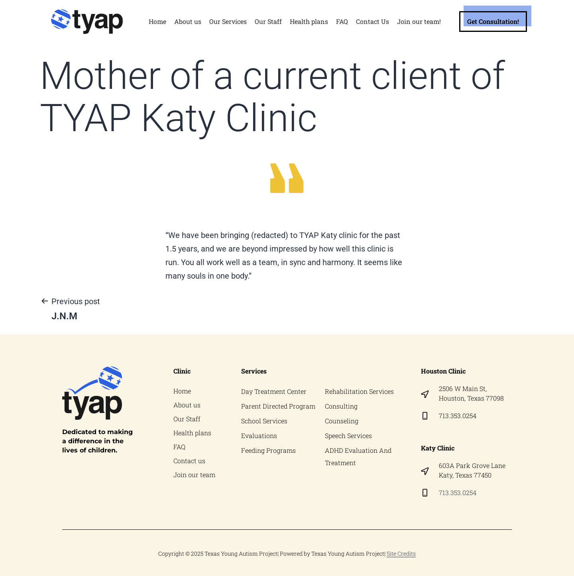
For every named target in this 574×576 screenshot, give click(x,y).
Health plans (309, 21)
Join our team (194, 477)
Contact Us (372, 21)
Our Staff (268, 21)
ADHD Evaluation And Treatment (358, 458)
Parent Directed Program (278, 406)
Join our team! (419, 21)
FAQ (342, 21)
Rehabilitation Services (359, 391)
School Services (264, 421)
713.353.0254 (457, 415)
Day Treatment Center (274, 391)
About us (187, 21)
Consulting (341, 406)
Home (157, 21)
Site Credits (401, 553)
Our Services (228, 21)
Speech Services (348, 436)
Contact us (189, 462)
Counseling (341, 421)
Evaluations (259, 436)
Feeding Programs (268, 452)
